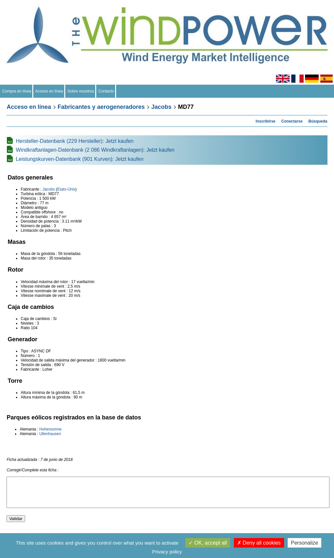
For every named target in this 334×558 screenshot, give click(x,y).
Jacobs (161, 107)
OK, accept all (208, 543)
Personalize (304, 543)
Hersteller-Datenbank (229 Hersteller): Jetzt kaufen (74, 141)
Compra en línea (16, 91)
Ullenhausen (50, 433)
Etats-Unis (66, 189)
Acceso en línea (49, 91)
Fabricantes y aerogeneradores (101, 107)
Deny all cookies (259, 543)
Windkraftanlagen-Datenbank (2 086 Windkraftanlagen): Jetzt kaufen (95, 150)
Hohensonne (50, 429)
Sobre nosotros (80, 91)
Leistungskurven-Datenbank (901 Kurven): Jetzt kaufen (79, 159)
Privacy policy (167, 551)
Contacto (106, 91)
